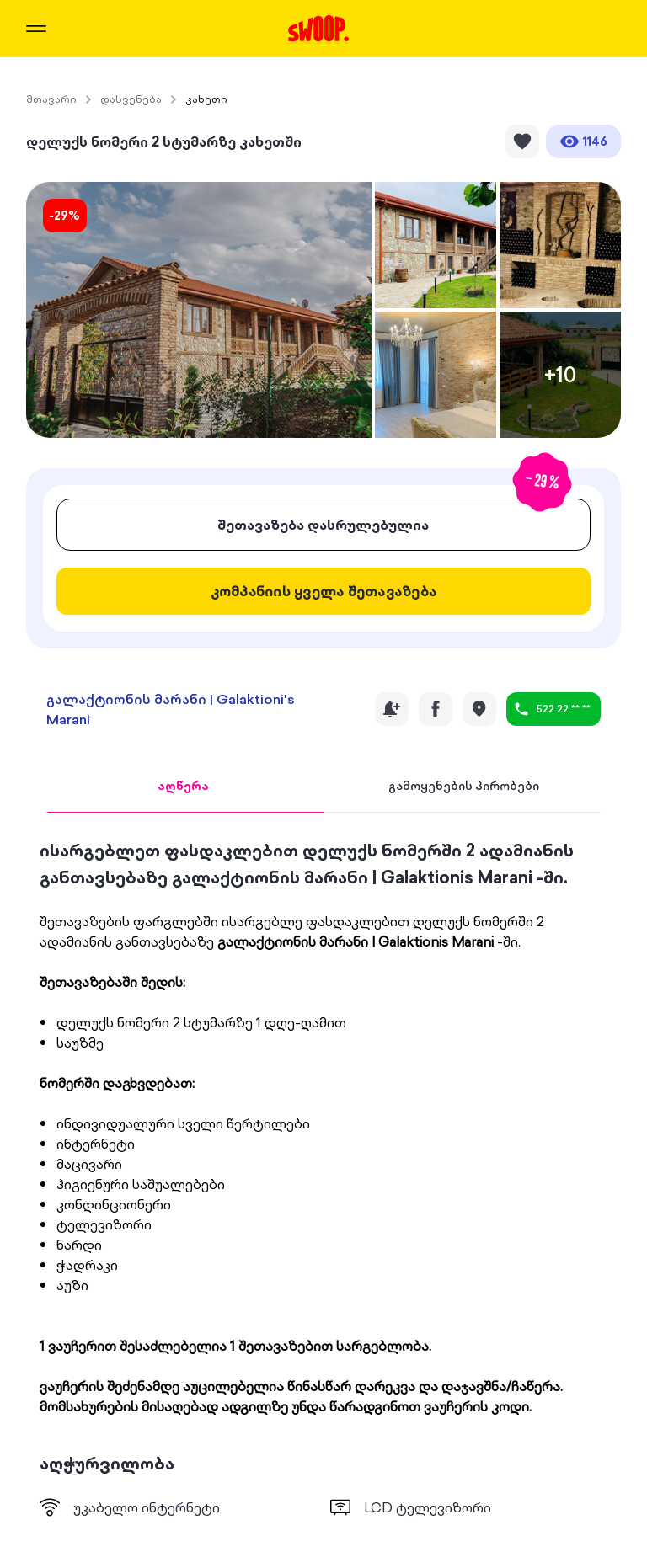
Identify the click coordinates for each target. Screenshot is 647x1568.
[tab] (183, 786)
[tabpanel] (324, 1177)
